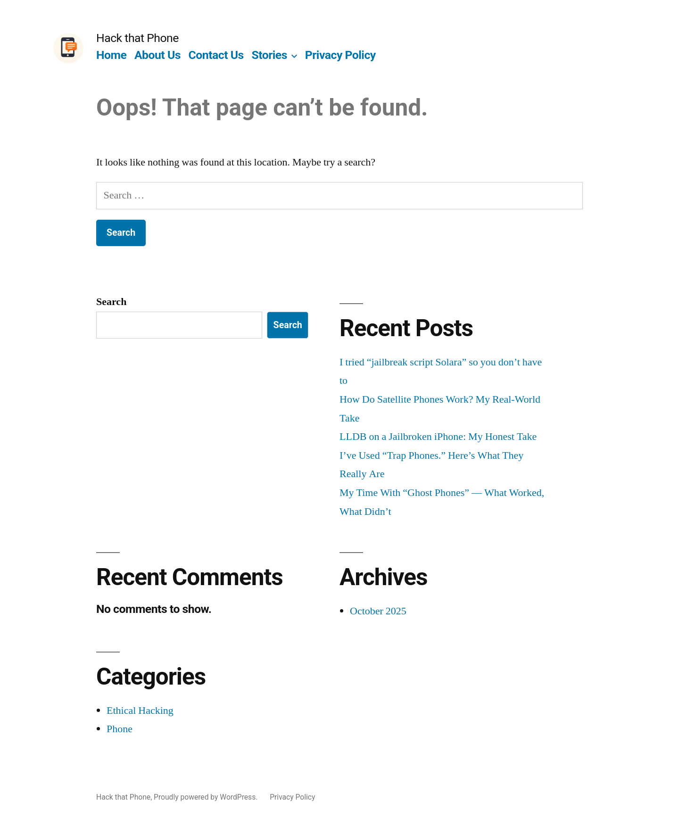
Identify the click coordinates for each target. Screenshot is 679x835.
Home (111, 55)
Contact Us (216, 55)
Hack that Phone (137, 38)
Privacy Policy (340, 55)
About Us (157, 55)
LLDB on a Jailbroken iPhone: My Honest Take (438, 436)
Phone (119, 729)
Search (111, 301)
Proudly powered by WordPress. (206, 797)
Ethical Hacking (140, 710)
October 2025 (378, 611)
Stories (269, 55)
